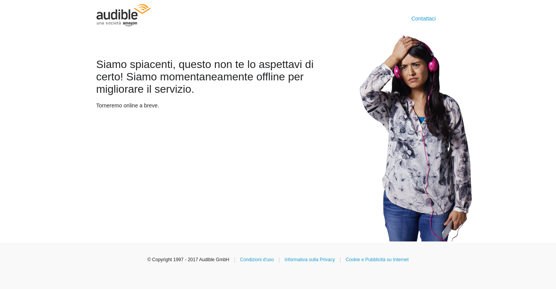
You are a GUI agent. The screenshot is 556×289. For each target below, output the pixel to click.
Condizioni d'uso (257, 259)
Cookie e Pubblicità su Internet (377, 259)
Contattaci (423, 18)
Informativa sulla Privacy (310, 259)
